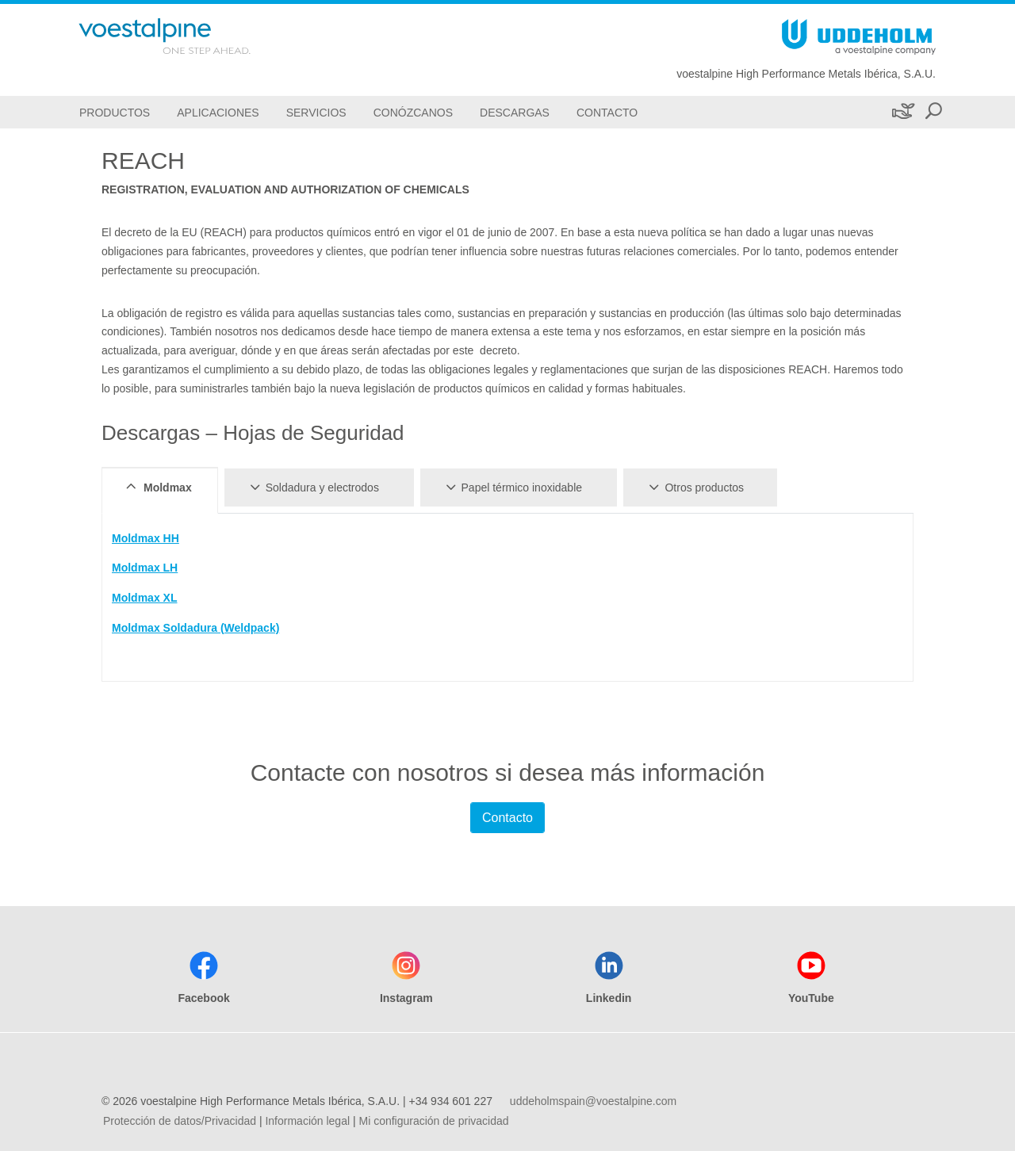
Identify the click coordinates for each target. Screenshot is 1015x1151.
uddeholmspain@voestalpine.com (593, 1101)
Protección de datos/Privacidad (179, 1121)
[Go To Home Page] (186, 36)
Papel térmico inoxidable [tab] (512, 486)
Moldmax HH (145, 538)
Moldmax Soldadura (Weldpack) (195, 627)
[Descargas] (514, 112)
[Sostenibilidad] (902, 112)
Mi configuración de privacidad (433, 1121)
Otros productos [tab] (694, 486)
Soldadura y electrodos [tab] (312, 486)
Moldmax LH (145, 567)
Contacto (507, 817)
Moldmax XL (144, 597)
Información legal (307, 1121)
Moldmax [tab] (157, 486)
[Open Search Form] (933, 112)
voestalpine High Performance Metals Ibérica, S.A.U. (806, 73)
